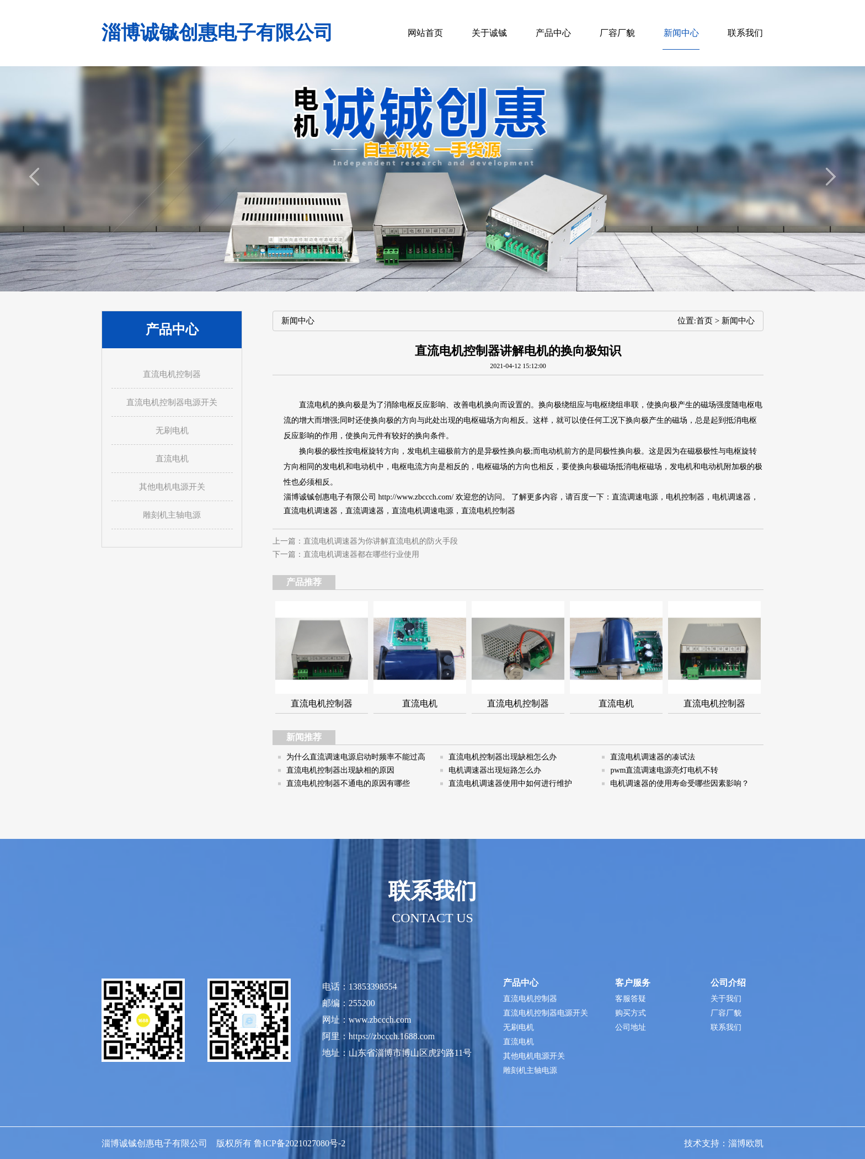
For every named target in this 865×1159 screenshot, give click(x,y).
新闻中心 (738, 320)
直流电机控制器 (488, 511)
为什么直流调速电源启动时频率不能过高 (355, 757)
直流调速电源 (635, 497)
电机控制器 (685, 497)
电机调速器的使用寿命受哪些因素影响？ (679, 783)
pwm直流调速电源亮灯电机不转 (664, 770)
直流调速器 (364, 511)
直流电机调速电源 (422, 511)
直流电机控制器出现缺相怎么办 (502, 757)
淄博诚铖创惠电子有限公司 (217, 33)
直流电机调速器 (311, 511)
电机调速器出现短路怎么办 (494, 770)
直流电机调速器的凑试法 (652, 757)
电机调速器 (731, 497)
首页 (704, 320)
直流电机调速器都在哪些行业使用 (361, 554)
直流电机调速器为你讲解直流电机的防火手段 (380, 541)
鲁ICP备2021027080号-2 (299, 1143)
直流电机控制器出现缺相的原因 (340, 770)
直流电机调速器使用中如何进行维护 (510, 783)
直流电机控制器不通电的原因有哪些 (348, 783)
